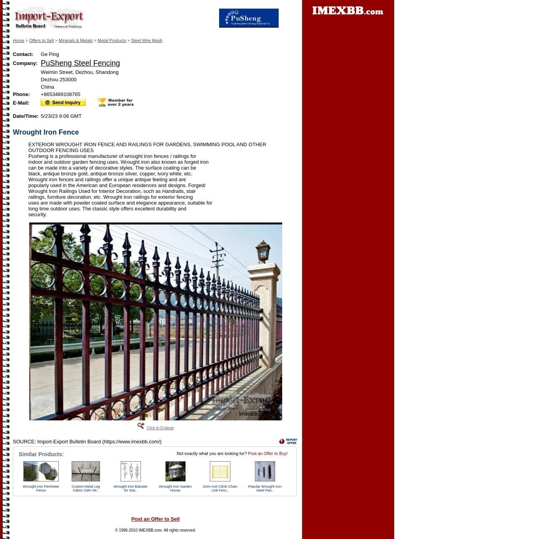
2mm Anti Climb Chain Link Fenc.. (220, 488)
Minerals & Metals (76, 40)
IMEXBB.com (150, 530)
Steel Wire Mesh (147, 40)
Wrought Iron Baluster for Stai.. (131, 488)
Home (18, 40)
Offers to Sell (41, 40)
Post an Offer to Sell (155, 519)
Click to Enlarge (160, 428)
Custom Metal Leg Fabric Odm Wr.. (86, 488)
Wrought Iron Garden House (175, 488)
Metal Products (112, 40)
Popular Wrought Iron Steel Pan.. (264, 488)
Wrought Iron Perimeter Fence (41, 488)
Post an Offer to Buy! (268, 453)
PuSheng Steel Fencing (80, 63)
